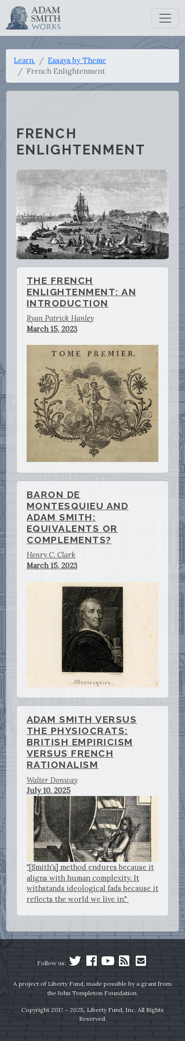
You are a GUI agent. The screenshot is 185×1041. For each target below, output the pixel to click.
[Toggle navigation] (165, 18)
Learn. (24, 60)
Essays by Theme (77, 60)
